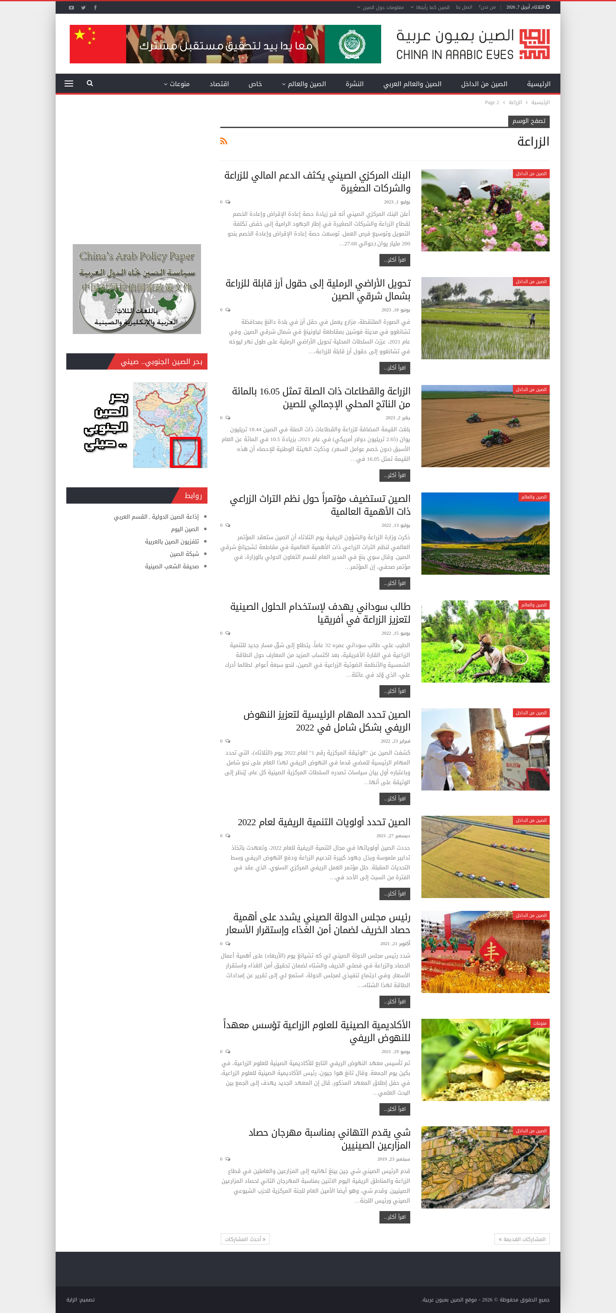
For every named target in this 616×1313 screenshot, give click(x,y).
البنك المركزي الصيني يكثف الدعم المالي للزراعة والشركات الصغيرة (317, 182)
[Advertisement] (136, 169)
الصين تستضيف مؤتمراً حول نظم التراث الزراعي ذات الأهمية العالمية (320, 505)
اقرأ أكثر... (395, 260)
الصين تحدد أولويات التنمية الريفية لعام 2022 (324, 822)
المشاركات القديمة (522, 1239)
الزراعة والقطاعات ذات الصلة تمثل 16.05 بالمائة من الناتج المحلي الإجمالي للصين (321, 397)
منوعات (180, 84)
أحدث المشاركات (245, 1239)
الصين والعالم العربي (412, 84)
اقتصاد (219, 84)
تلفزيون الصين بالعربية (172, 541)
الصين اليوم (185, 529)
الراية (71, 1299)
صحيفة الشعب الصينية (172, 566)
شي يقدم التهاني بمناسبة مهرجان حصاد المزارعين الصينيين (330, 1139)
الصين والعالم (307, 84)
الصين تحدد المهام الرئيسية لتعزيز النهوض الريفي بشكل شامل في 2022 (326, 721)
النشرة (355, 84)
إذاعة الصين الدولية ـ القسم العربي (156, 516)
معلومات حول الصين (383, 7)
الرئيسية (539, 84)
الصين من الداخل (484, 84)
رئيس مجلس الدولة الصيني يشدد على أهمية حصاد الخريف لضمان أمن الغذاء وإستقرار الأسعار (318, 923)
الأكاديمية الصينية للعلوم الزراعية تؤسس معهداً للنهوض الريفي (316, 1031)
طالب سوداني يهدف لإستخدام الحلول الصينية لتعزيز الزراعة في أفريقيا (320, 613)
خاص (255, 84)
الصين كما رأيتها (433, 7)
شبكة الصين (184, 554)
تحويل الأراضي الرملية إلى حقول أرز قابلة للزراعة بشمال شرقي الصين (318, 290)
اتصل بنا (464, 7)
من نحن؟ (487, 7)
